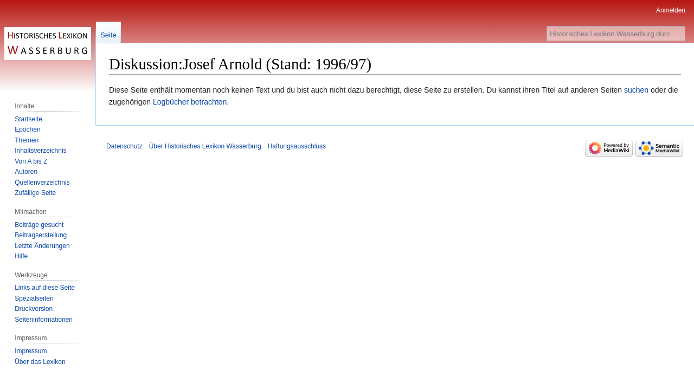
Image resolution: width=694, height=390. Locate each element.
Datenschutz (124, 146)
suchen (636, 90)
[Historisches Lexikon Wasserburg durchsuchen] (616, 33)
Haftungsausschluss (297, 146)
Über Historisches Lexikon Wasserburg (205, 146)
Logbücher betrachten (190, 102)
